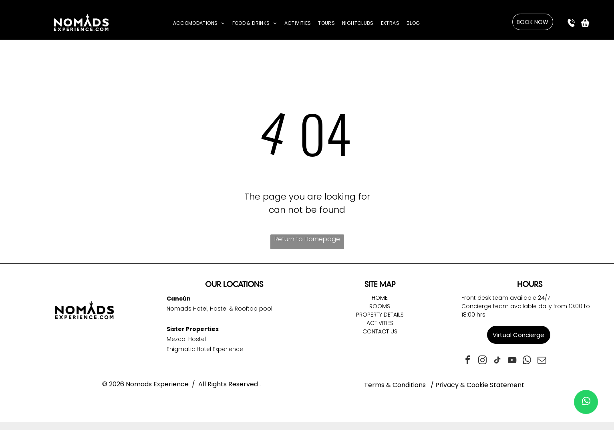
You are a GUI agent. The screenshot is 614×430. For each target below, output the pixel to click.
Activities (379, 323)
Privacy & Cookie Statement (479, 385)
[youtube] (512, 361)
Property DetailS (380, 315)
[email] (541, 361)
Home (380, 298)
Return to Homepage (307, 239)
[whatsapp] (527, 361)
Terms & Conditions (395, 385)
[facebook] (467, 361)
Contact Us (379, 331)
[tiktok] (497, 361)
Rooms (379, 306)
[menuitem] (199, 23)
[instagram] (482, 361)
